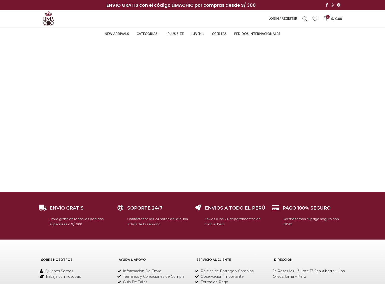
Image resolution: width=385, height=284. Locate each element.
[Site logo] (50, 21)
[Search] (305, 22)
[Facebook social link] (326, 5)
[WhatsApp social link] (332, 5)
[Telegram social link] (338, 5)
